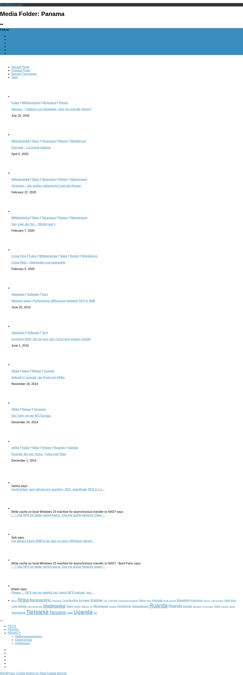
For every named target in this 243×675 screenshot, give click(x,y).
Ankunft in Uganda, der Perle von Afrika (38, 377)
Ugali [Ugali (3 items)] (70, 612)
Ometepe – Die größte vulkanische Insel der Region (46, 185)
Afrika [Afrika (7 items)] (23, 599)
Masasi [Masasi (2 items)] (77, 606)
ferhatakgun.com (11, 4)
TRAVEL (13, 629)
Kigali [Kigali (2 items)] (165, 600)
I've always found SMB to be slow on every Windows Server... (52, 541)
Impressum (22, 643)
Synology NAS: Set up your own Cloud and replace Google (51, 339)
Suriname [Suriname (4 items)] (18, 612)
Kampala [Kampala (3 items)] (157, 600)
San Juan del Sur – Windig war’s (33, 224)
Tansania (40, 409)
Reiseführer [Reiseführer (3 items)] (124, 606)
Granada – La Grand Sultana (30, 147)
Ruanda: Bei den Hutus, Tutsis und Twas (38, 454)
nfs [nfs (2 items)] (91, 606)
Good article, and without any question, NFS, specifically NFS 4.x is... (58, 489)
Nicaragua (49, 102)
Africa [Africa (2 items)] (14, 600)
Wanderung (78, 141)
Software (33, 294)
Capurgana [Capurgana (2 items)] (56, 600)
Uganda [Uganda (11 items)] (83, 612)
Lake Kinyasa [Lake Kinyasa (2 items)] (217, 600)
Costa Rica (18, 256)
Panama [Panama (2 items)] (113, 606)
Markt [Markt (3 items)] (70, 606)
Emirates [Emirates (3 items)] (84, 600)
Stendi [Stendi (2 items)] (232, 606)
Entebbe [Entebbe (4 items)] (97, 600)
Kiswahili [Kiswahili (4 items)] (183, 600)
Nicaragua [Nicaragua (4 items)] (100, 606)
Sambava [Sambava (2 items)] (197, 606)
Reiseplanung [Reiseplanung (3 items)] (140, 606)
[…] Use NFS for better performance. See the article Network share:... (58, 515)
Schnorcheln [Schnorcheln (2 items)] (207, 606)
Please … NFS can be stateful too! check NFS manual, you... (52, 592)
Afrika (15, 371)
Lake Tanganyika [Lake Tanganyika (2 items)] (34, 606)
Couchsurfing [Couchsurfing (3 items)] (70, 600)
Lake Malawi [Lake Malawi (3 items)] (18, 606)
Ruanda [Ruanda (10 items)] (158, 605)
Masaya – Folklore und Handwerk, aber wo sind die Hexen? (51, 109)
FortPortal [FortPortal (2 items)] (112, 600)
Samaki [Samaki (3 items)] (187, 606)
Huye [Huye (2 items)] (148, 600)
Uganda (49, 371)
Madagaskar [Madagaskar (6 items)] (54, 605)
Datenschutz (23, 639)
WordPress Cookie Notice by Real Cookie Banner (33, 673)
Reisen (63, 102)
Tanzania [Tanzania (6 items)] (57, 612)
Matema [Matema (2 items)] (85, 606)
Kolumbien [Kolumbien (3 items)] (196, 600)
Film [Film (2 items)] (105, 600)
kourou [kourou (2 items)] (207, 600)
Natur (35, 141)
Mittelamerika (31, 102)
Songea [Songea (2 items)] (224, 606)
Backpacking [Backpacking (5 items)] (39, 600)
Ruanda (59, 447)
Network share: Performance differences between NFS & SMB (53, 300)
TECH (12, 626)
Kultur (15, 102)
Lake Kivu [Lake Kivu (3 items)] (230, 600)
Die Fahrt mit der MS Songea (31, 415)
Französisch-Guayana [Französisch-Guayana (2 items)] (128, 600)
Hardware (17, 294)
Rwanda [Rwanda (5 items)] (175, 606)
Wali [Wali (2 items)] (95, 613)
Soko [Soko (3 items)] (217, 606)
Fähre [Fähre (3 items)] (141, 600)
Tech (45, 294)
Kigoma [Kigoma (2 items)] (172, 600)
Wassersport (78, 179)
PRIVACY (14, 633)
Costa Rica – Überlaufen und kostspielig (38, 262)
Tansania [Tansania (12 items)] (37, 612)
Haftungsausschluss (28, 636)
